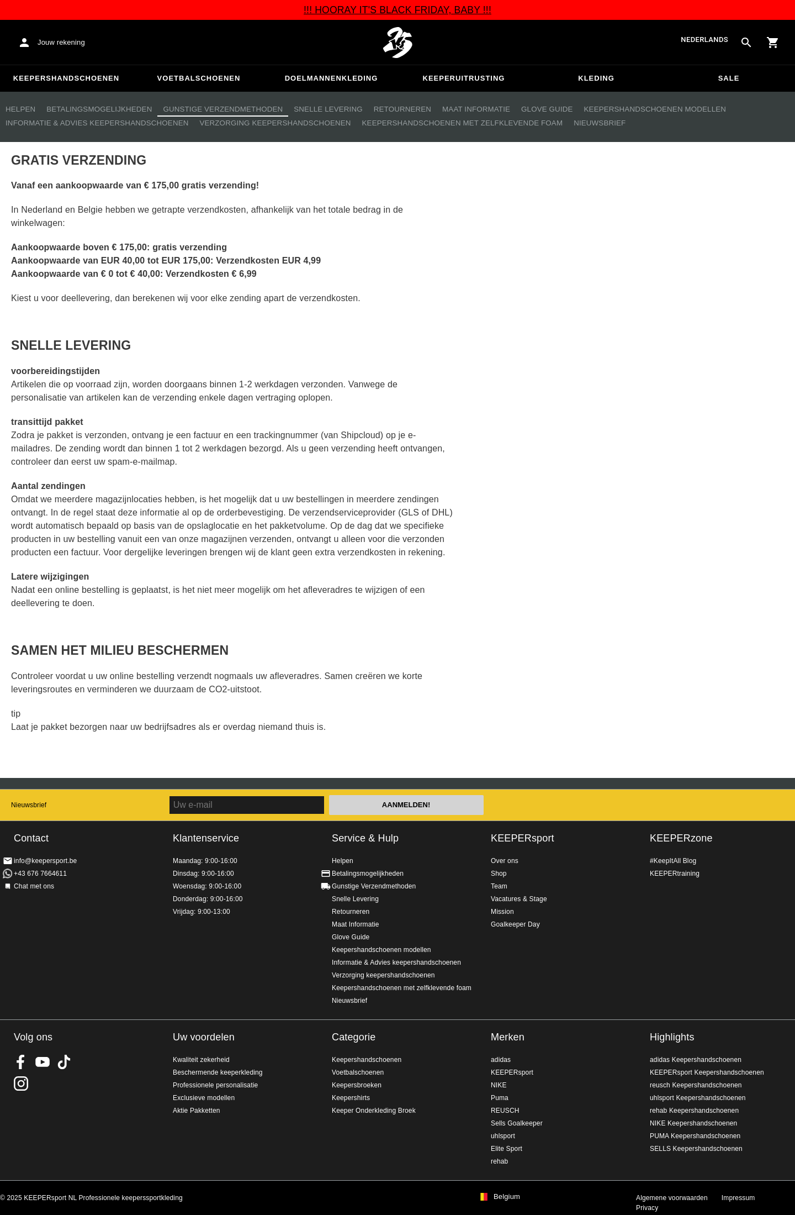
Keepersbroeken (356, 1085)
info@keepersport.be (45, 861)
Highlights (672, 1037)
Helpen (20, 109)
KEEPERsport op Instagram (21, 1083)
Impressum (738, 1198)
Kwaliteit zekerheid (201, 1060)
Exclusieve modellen (204, 1098)
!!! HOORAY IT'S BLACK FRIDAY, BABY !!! (397, 9)
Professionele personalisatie (215, 1085)
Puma (499, 1098)
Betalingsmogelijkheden (99, 109)
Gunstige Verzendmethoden (223, 109)
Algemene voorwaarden (672, 1198)
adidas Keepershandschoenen (695, 1060)
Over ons (504, 861)
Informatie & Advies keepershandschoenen (97, 123)
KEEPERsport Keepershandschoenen (707, 1072)
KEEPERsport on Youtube (42, 1062)
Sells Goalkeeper (517, 1123)
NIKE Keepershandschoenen (693, 1123)
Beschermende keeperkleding (218, 1072)
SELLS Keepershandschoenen (696, 1149)
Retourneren (402, 109)
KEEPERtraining (674, 873)
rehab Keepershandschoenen (694, 1110)
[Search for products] (746, 42)
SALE (729, 78)
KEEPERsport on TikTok (64, 1062)
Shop (499, 873)
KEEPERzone (681, 838)
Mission (502, 912)
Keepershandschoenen (66, 78)
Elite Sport (506, 1149)
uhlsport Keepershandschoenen (698, 1098)
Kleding (596, 78)
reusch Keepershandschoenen (696, 1085)
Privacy (647, 1208)
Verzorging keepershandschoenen (275, 123)
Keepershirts (351, 1098)
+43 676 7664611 (40, 873)
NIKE (499, 1085)
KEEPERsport (522, 838)
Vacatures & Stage (519, 899)
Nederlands (704, 40)
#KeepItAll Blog (673, 861)
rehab (499, 1161)
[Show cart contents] (773, 42)
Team (499, 886)
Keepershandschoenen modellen (655, 109)
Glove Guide (547, 109)
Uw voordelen (204, 1037)
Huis (397, 42)
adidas (501, 1060)
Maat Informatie (476, 109)
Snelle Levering (328, 109)
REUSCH (505, 1110)
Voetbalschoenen (199, 78)
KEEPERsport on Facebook (21, 1062)
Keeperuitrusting (464, 78)
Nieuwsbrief (600, 123)
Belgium (507, 1197)
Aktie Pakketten (196, 1110)
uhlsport (503, 1136)
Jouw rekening (61, 42)
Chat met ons (34, 886)
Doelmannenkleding (331, 78)
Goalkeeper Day (515, 924)
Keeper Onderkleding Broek (374, 1110)
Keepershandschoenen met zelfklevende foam (462, 123)
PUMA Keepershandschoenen (695, 1136)
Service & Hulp (365, 838)
